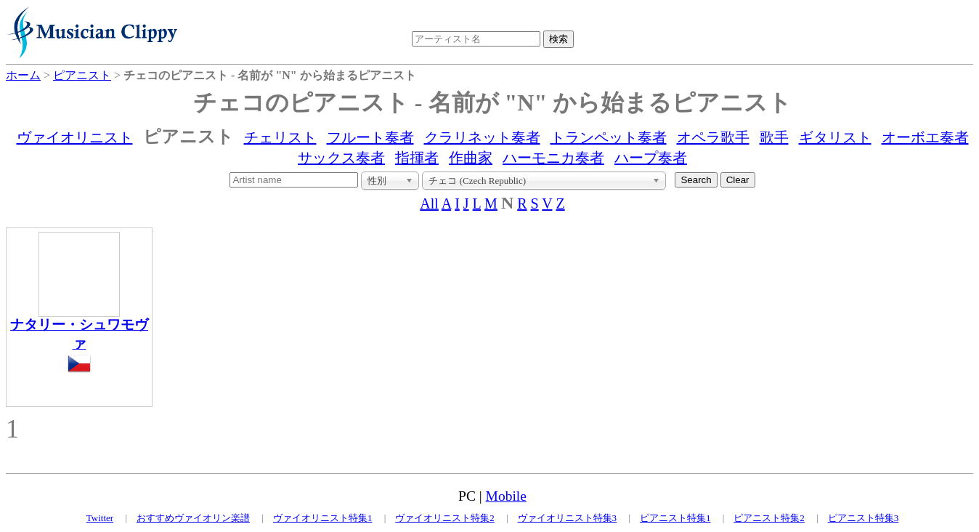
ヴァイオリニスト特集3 (567, 517)
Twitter (99, 517)
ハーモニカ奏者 (553, 158)
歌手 (774, 137)
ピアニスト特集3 (863, 517)
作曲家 (470, 158)
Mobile (506, 496)
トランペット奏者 (609, 137)
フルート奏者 (370, 137)
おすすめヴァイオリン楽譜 (193, 517)
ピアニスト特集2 (769, 517)
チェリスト (280, 137)
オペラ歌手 (713, 137)
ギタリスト (835, 137)
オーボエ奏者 (925, 137)
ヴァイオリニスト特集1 (323, 517)
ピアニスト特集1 (675, 517)
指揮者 (417, 158)
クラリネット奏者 (482, 137)
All (429, 203)
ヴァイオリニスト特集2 (445, 517)
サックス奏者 (341, 158)
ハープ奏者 (650, 158)
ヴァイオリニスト (75, 137)
